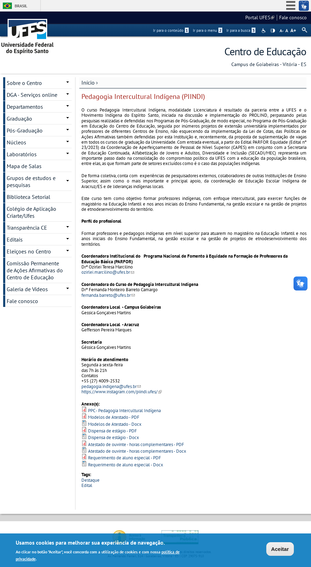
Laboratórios (22, 154)
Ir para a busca (240, 30)
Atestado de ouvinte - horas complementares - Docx (137, 451)
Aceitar (280, 550)
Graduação (19, 118)
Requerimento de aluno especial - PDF (124, 458)
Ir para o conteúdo (171, 30)
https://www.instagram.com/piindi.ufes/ (121, 392)
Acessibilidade (264, 30)
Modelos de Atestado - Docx (115, 424)
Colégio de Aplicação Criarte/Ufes (31, 212)
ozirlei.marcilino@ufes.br (107, 272)
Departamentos (25, 106)
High (272, 30)
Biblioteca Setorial (28, 196)
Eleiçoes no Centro (29, 251)
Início (88, 82)
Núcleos (16, 142)
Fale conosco (293, 17)
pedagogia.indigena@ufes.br (111, 386)
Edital (86, 485)
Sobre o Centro (24, 82)
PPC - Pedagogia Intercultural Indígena (124, 411)
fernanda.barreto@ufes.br (108, 295)
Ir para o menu (207, 30)
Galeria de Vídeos (27, 289)
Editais (15, 239)
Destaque (90, 480)
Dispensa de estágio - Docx (113, 437)
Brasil (21, 5)
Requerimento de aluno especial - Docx (125, 465)
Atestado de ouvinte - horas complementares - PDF (136, 444)
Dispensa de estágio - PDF (112, 431)
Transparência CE (27, 227)
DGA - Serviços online (32, 94)
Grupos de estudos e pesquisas (31, 181)
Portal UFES (259, 17)
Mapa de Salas (24, 166)
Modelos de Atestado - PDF (113, 417)
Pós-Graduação (25, 130)
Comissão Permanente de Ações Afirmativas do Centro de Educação (35, 270)
